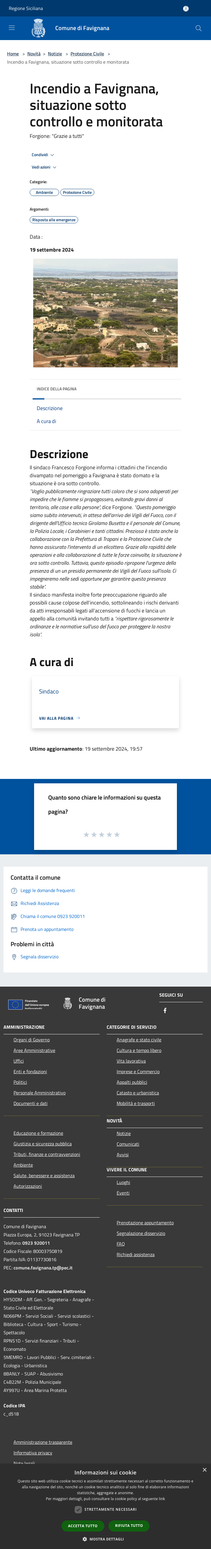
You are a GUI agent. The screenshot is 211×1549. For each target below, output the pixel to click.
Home (13, 53)
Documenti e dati (31, 1103)
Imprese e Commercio (138, 1071)
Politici (20, 1082)
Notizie (55, 53)
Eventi (123, 1192)
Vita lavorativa (131, 1060)
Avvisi (123, 1154)
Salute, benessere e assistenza (44, 1175)
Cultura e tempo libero (139, 1050)
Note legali (24, 1463)
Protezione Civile (87, 53)
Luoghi (123, 1182)
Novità (34, 53)
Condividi (44, 154)
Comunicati (128, 1143)
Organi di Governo (32, 1039)
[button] (105, 1539)
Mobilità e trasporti (136, 1103)
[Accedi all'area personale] (186, 9)
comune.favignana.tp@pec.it (43, 1267)
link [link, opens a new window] (162, 1498)
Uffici (19, 1060)
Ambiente (23, 1164)
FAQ (121, 1243)
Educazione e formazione (38, 1133)
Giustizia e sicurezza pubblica (43, 1143)
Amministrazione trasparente (43, 1442)
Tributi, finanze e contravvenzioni (47, 1154)
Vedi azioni (45, 167)
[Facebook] (165, 1011)
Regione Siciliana (26, 8)
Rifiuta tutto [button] (129, 1525)
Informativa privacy (33, 1452)
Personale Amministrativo (40, 1092)
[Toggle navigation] (11, 27)
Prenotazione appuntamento (145, 1222)
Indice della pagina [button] (56, 389)
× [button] (204, 1470)
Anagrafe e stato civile (139, 1039)
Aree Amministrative (34, 1050)
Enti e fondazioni (30, 1071)
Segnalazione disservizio (141, 1233)
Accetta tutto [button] (83, 1525)
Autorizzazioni (28, 1186)
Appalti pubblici (132, 1082)
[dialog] (105, 1506)
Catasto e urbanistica (138, 1092)
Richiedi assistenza (136, 1254)
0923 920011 (36, 1242)
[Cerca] (198, 28)
